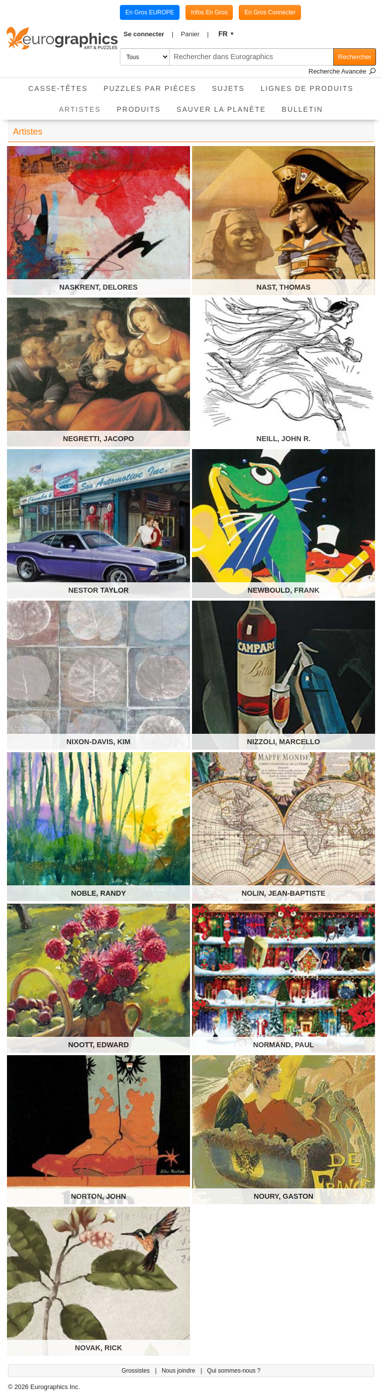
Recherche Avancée (342, 71)
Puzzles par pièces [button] (149, 88)
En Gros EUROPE (149, 12)
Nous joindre (179, 1370)
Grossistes (136, 1370)
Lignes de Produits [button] (307, 88)
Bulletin (302, 109)
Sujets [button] (228, 88)
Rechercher (355, 57)
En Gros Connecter (269, 12)
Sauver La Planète (221, 109)
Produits (139, 109)
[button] (148, 34)
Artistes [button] (84, 106)
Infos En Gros (209, 12)
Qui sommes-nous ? (233, 1370)
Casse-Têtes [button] (58, 88)
